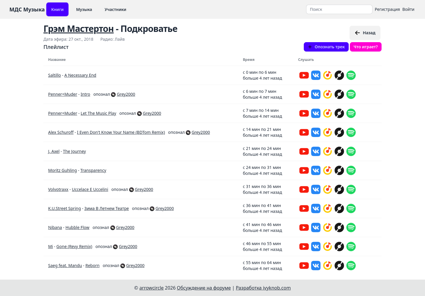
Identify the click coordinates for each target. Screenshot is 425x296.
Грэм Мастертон (78, 29)
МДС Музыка (27, 9)
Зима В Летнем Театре (106, 208)
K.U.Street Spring (64, 208)
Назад (365, 33)
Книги (57, 9)
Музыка (84, 9)
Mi (50, 246)
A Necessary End (80, 75)
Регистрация (387, 9)
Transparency (93, 170)
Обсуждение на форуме (204, 288)
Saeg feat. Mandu (65, 265)
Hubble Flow (77, 227)
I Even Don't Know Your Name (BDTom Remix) (121, 132)
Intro (85, 94)
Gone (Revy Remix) (74, 246)
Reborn (92, 265)
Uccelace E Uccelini (90, 189)
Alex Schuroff (61, 132)
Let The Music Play (98, 113)
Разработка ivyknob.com (263, 288)
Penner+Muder (62, 94)
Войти (408, 9)
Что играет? (366, 46)
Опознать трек (326, 46)
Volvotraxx (58, 189)
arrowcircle (151, 288)
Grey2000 (126, 94)
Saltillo (54, 75)
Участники (115, 9)
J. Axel (54, 151)
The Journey (74, 151)
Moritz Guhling (62, 170)
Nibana (55, 227)
